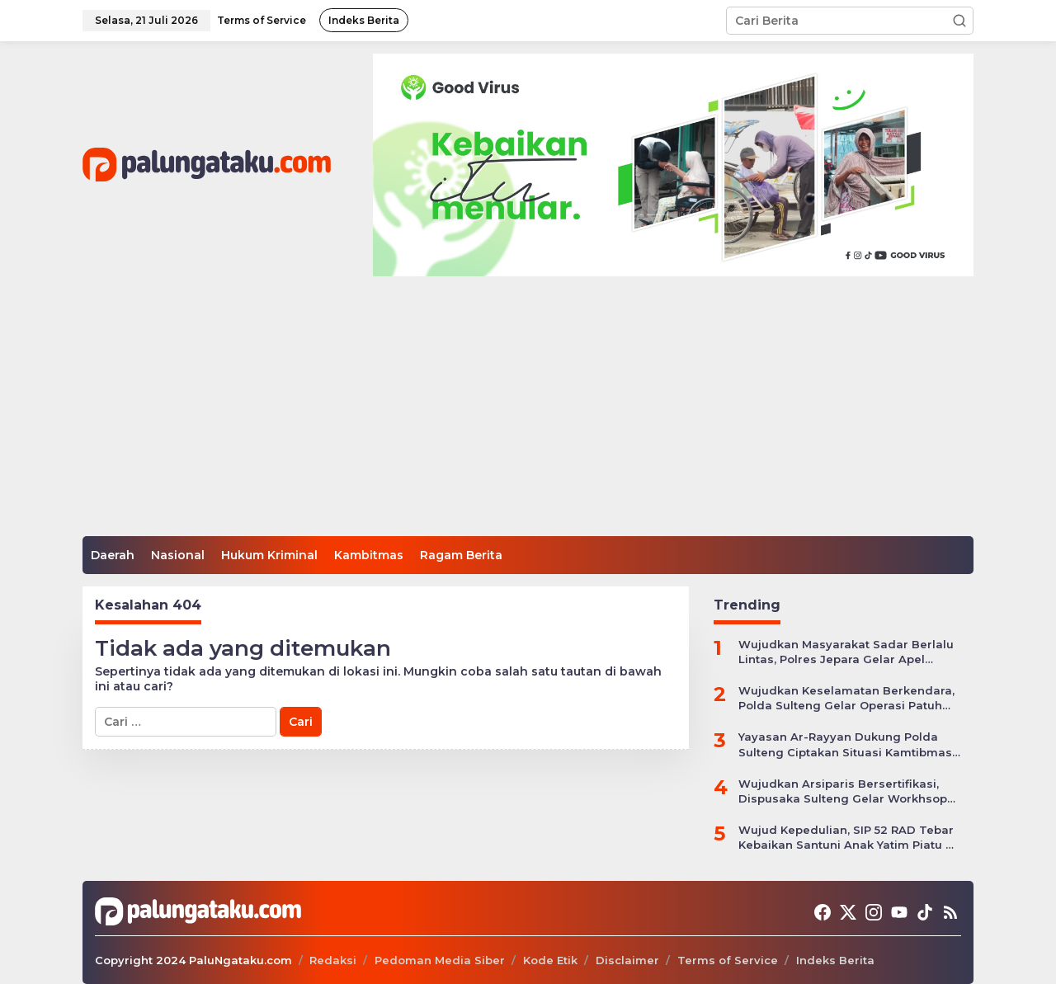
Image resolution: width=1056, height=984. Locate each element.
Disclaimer (627, 960)
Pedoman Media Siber (440, 960)
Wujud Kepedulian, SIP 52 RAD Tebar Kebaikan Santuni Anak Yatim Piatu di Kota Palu (847, 837)
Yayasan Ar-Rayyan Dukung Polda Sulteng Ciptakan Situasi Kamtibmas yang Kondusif (845, 744)
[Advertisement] (528, 412)
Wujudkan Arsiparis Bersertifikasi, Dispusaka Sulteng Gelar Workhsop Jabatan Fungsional (842, 791)
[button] (959, 21)
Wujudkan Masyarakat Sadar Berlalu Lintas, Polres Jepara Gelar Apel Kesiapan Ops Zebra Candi (846, 652)
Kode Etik (550, 960)
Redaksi (332, 960)
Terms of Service (727, 960)
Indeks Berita (835, 960)
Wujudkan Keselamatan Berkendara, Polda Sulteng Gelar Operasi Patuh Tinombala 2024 (846, 698)
